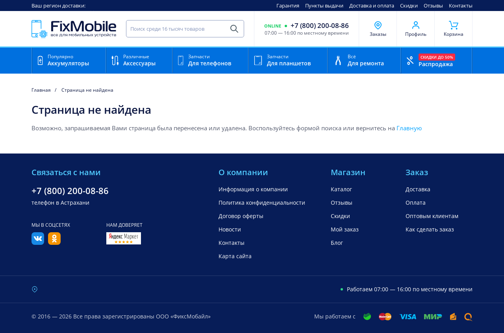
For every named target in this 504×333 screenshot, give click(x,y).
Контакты (460, 5)
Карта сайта (235, 256)
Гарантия (287, 5)
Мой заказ (345, 229)
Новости (230, 229)
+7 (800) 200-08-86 (320, 25)
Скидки (409, 5)
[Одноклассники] (54, 242)
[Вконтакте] (38, 242)
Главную (409, 128)
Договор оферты (241, 216)
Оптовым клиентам (432, 216)
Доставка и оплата (371, 5)
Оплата (416, 202)
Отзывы (433, 5)
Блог (337, 242)
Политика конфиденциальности (262, 202)
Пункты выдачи (324, 5)
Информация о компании (253, 189)
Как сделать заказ (430, 229)
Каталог (341, 189)
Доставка (418, 189)
